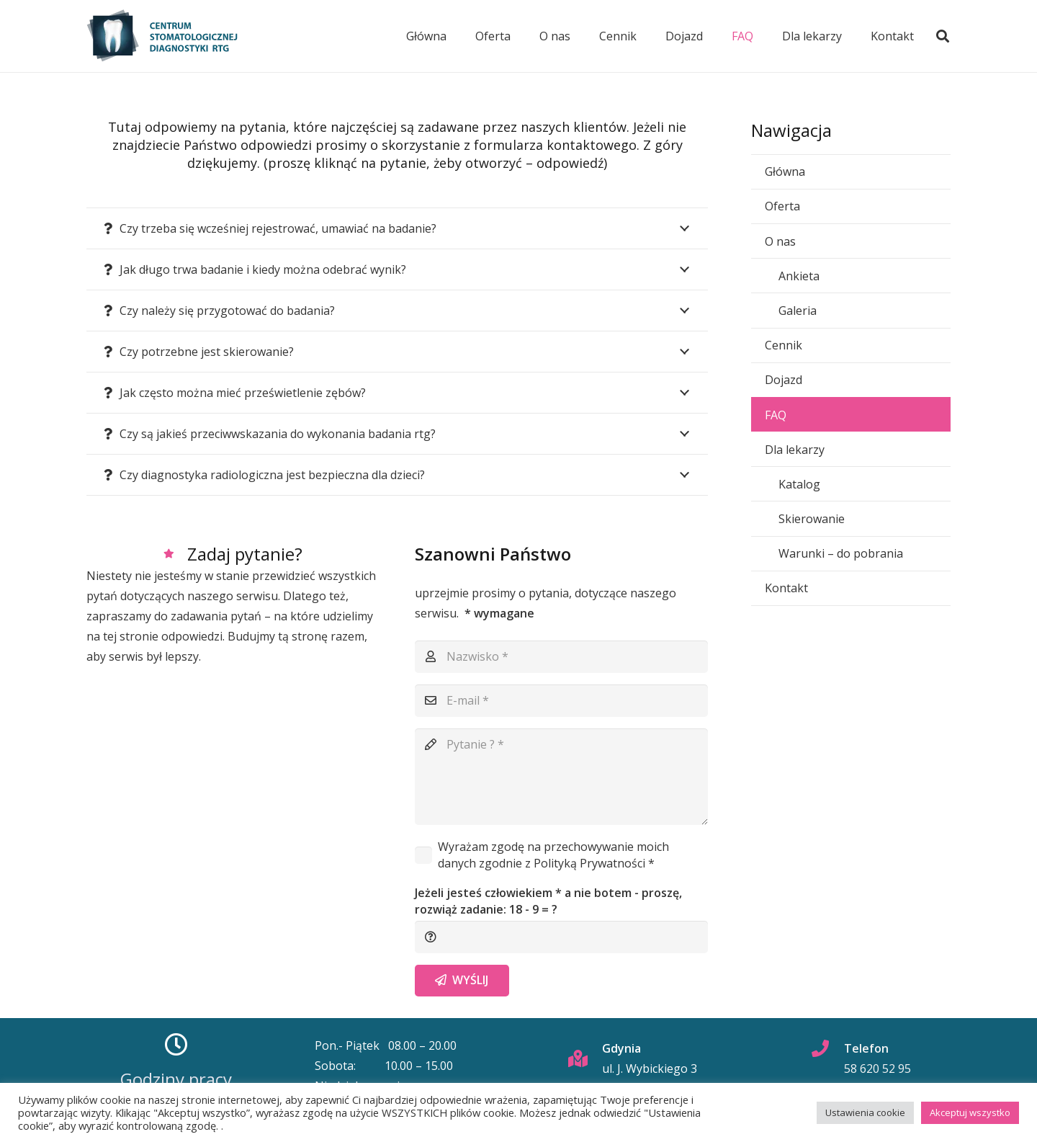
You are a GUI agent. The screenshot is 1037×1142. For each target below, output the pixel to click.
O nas (780, 241)
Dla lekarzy (795, 450)
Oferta (782, 206)
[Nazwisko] (562, 657)
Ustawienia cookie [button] (865, 1112)
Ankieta (799, 276)
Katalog (799, 484)
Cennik (783, 345)
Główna (785, 171)
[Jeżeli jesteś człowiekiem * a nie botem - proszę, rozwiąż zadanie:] (562, 937)
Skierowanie (811, 519)
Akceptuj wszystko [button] (970, 1112)
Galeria (797, 310)
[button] (942, 36)
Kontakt (786, 588)
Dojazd (783, 380)
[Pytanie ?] (562, 776)
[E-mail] (562, 700)
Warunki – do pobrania (840, 553)
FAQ (775, 415)
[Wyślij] (462, 981)
